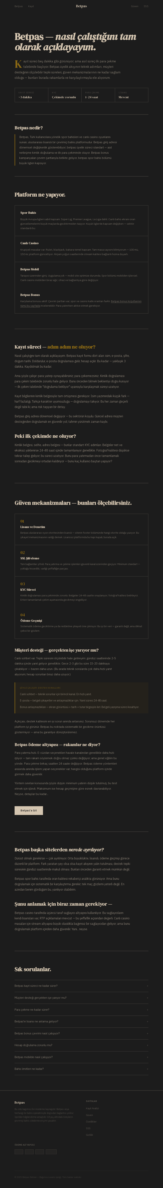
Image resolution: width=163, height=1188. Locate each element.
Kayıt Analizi (92, 1108)
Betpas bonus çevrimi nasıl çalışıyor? (81, 1033)
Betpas (19, 6)
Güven (134, 6)
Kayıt (31, 6)
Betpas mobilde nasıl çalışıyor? (81, 1057)
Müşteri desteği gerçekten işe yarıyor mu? (81, 998)
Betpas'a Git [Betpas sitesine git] (29, 810)
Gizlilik (89, 1134)
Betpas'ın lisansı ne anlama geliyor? (81, 1021)
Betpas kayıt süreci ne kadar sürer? (81, 986)
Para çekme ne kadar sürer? (81, 1010)
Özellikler (91, 1121)
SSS (146, 6)
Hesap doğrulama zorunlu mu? (81, 1045)
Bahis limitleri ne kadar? (81, 1069)
